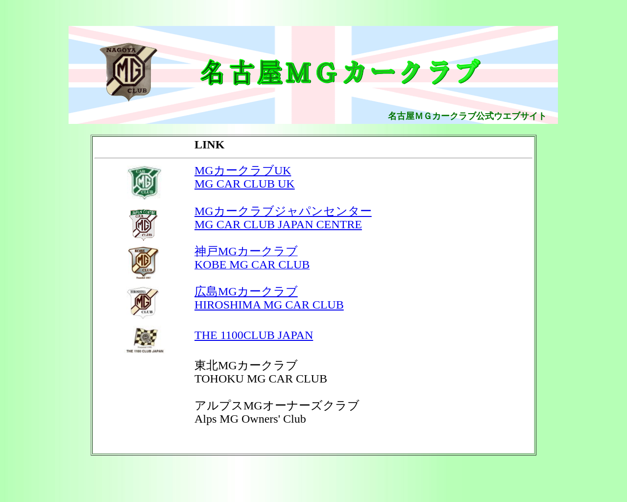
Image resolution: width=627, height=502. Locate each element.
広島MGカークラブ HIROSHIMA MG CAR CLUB (269, 298)
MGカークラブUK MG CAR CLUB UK (244, 177)
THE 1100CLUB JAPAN (253, 335)
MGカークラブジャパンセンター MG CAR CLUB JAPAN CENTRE (283, 218)
